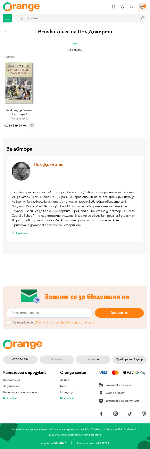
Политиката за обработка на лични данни (66, 322)
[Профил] (131, 7)
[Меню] (7, 18)
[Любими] (122, 7)
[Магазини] (113, 7)
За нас (64, 380)
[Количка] (142, 7)
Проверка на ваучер (129, 359)
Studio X (60, 443)
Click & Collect (112, 393)
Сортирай (75, 47)
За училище (11, 386)
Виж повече (20, 233)
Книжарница (11, 380)
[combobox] (75, 18)
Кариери (93, 359)
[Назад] (5, 32)
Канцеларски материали (20, 392)
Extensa (103, 443)
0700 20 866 (20, 359)
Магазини (57, 359)
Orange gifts (68, 392)
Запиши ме (119, 312)
